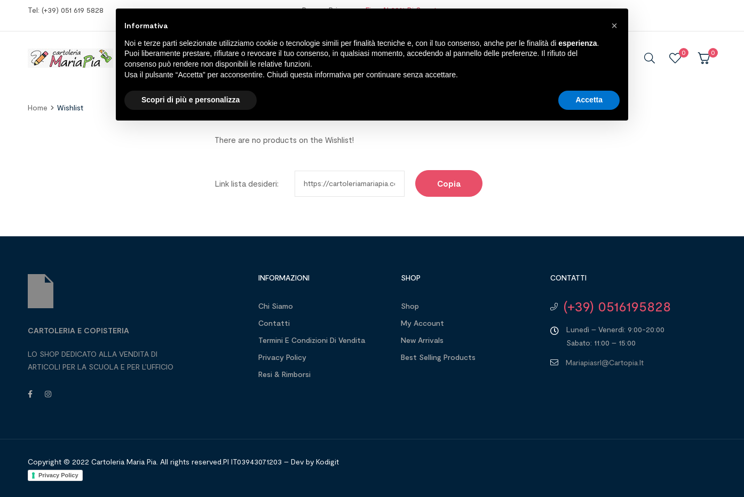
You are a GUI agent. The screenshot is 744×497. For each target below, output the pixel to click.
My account (422, 322)
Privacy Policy (282, 357)
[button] (614, 25)
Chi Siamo (275, 305)
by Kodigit (322, 461)
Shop (410, 305)
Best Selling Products (438, 357)
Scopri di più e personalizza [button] (190, 99)
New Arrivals (422, 339)
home (38, 107)
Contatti (274, 322)
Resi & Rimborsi (284, 374)
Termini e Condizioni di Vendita (311, 339)
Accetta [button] (589, 99)
